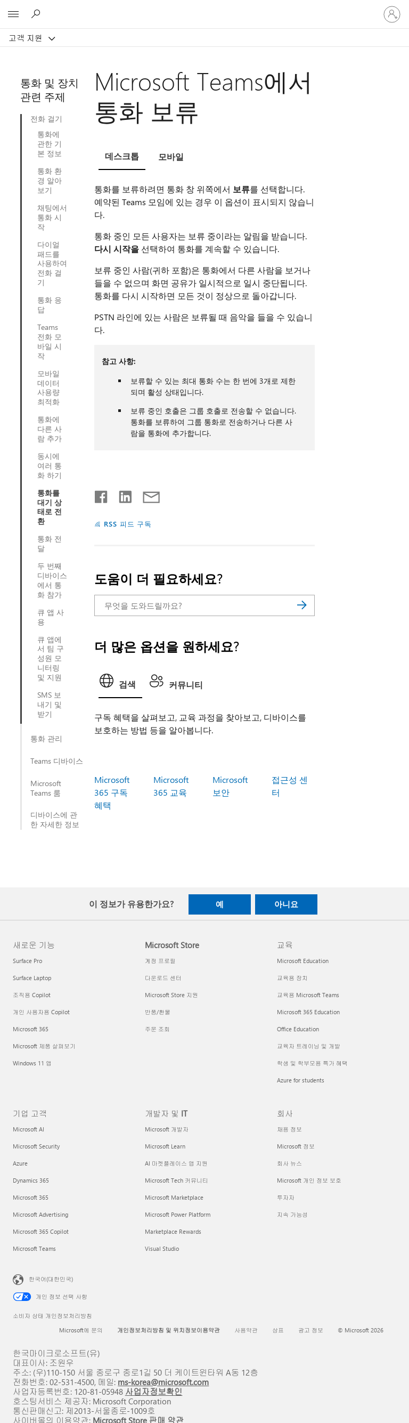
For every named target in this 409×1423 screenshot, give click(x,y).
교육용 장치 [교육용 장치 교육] (292, 978)
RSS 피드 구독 (128, 523)
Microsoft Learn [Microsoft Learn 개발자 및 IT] (165, 1146)
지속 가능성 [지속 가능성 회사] (292, 1214)
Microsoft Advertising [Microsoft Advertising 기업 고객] (40, 1214)
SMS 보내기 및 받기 (49, 704)
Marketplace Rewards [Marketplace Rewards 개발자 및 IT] (173, 1231)
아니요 (286, 904)
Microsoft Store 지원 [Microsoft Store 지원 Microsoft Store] (171, 995)
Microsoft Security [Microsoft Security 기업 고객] (36, 1146)
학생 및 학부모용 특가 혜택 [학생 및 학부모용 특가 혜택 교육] (312, 1063)
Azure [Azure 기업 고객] (20, 1163)
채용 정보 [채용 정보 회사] (289, 1129)
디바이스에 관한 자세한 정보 (54, 819)
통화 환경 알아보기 (49, 180)
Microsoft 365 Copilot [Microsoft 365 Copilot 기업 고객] (41, 1231)
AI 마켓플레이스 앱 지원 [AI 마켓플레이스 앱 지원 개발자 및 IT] (176, 1163)
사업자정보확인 (154, 1391)
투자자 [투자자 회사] (286, 1197)
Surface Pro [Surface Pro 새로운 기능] (27, 961)
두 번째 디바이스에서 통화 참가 (52, 580)
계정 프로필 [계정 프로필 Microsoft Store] (160, 961)
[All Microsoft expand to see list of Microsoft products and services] (13, 14)
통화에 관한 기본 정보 (49, 144)
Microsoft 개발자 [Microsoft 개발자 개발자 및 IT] (167, 1129)
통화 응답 (49, 304)
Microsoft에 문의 (81, 1330)
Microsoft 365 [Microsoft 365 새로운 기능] (30, 1029)
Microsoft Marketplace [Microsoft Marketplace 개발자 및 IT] (174, 1197)
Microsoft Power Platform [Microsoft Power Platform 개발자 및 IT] (177, 1214)
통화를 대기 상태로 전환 (49, 507)
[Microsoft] (204, 8)
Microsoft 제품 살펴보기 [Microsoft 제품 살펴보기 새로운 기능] (44, 1046)
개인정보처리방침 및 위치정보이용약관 (168, 1330)
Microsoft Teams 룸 (45, 788)
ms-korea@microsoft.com (163, 1381)
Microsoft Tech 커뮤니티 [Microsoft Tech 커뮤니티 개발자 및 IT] (176, 1180)
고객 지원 (27, 38)
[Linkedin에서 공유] (121, 494)
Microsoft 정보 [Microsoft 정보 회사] (296, 1146)
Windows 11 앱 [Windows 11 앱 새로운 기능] (32, 1063)
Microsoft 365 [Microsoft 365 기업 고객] (30, 1197)
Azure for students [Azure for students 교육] (300, 1080)
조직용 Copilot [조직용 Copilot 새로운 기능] (32, 995)
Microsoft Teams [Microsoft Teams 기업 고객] (34, 1248)
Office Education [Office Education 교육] (298, 1029)
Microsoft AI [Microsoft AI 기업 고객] (28, 1129)
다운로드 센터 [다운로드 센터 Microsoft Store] (163, 978)
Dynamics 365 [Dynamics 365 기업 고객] (31, 1180)
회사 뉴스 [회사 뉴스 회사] (289, 1163)
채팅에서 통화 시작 (52, 217)
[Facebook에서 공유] (101, 494)
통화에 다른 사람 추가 (49, 429)
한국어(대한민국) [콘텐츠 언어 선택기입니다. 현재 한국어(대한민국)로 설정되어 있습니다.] (51, 1278)
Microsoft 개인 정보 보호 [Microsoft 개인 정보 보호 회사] (309, 1180)
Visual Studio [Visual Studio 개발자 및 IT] (162, 1248)
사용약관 (246, 1330)
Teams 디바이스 (56, 761)
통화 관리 (46, 738)
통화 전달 (49, 543)
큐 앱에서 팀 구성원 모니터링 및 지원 (50, 659)
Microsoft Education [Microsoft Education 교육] (303, 961)
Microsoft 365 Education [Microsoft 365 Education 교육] (308, 1012)
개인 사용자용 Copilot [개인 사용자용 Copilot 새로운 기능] (41, 1012)
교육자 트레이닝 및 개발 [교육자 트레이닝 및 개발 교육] (308, 1046)
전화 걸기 (46, 119)
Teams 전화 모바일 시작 (49, 341)
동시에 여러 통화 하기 (49, 465)
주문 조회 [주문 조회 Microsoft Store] (157, 1029)
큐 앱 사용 (50, 617)
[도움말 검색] (37, 13)
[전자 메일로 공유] (146, 494)
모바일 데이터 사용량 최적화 (48, 388)
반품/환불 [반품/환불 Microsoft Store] (157, 1012)
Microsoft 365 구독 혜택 (111, 792)
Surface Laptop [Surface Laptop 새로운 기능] (32, 978)
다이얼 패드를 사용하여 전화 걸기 (52, 264)
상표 (278, 1330)
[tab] (122, 158)
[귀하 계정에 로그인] (392, 14)
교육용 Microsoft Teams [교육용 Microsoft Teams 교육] (308, 995)
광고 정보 (310, 1330)
